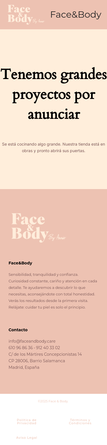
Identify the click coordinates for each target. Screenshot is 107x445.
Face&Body (76, 14)
